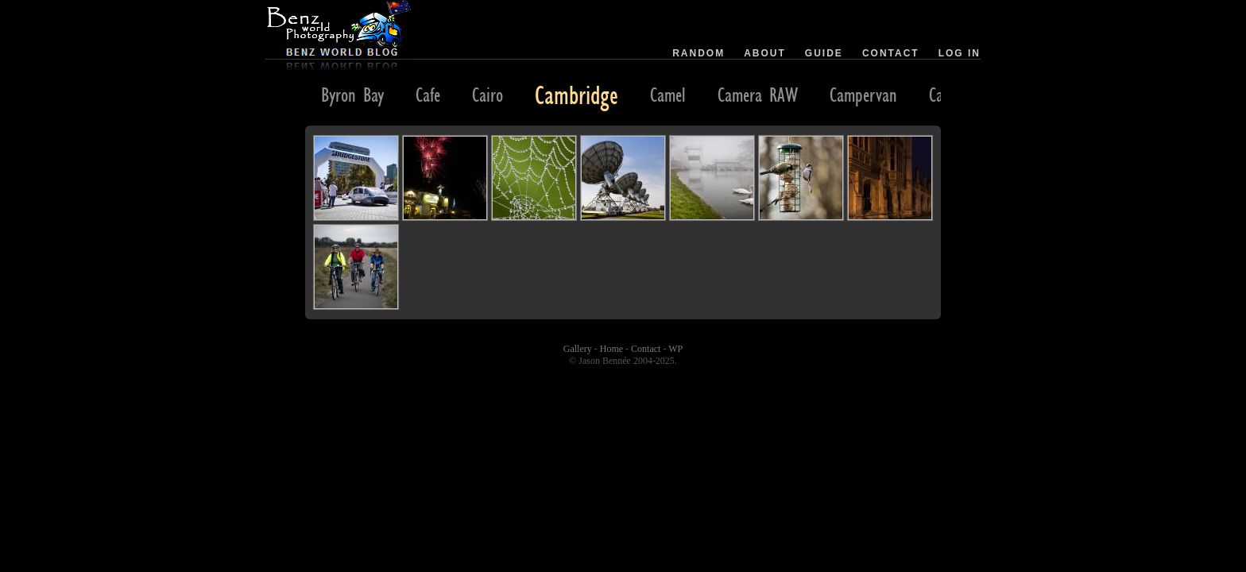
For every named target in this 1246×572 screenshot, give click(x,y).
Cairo (487, 94)
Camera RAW (758, 94)
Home (611, 348)
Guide (824, 53)
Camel (668, 94)
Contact (890, 53)
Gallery (577, 348)
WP (675, 348)
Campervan (863, 94)
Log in (959, 53)
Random (698, 53)
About (765, 53)
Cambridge (576, 94)
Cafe (428, 94)
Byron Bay (352, 94)
